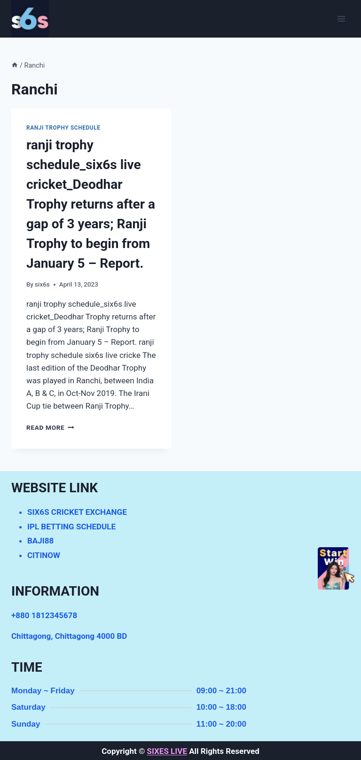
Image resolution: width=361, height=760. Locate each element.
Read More (50, 427)
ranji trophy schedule (63, 127)
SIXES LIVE (167, 751)
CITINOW (43, 555)
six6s (42, 284)
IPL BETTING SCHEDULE (71, 526)
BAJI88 (40, 540)
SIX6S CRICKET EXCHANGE (77, 512)
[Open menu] (341, 18)
